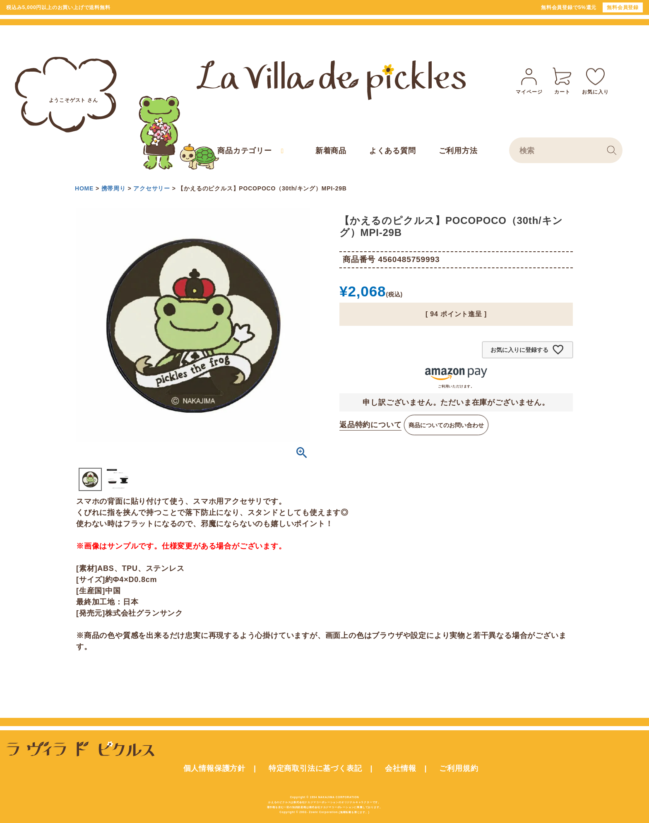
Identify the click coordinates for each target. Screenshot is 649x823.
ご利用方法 (458, 151)
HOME (84, 188)
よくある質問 (392, 151)
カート (562, 80)
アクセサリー (151, 188)
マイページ (529, 80)
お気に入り (595, 80)
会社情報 (400, 768)
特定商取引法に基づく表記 (315, 768)
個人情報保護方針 (214, 768)
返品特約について (370, 425)
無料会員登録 (623, 7)
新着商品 (330, 151)
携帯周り (113, 188)
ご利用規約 (458, 768)
